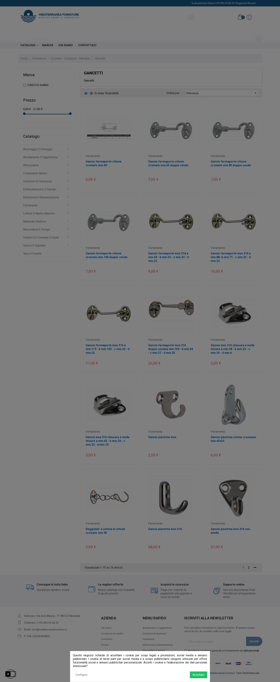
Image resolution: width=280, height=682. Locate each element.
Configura (81, 674)
